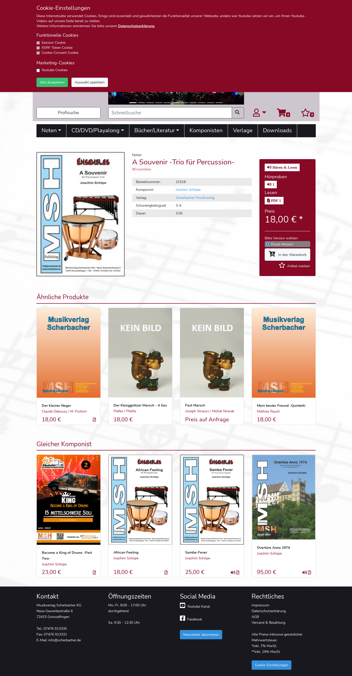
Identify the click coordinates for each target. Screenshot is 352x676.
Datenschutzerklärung (136, 26)
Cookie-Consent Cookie (60, 52)
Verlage (243, 130)
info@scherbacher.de (64, 640)
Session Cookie (53, 42)
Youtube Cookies (55, 70)
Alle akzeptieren (52, 82)
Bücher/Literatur (154, 130)
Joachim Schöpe (188, 189)
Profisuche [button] (68, 113)
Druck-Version (282, 244)
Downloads (277, 130)
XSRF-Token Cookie (57, 47)
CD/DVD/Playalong (95, 130)
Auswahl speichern (90, 82)
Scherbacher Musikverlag (195, 197)
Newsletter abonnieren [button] (201, 634)
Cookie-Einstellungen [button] (271, 664)
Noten (49, 130)
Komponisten (206, 130)
